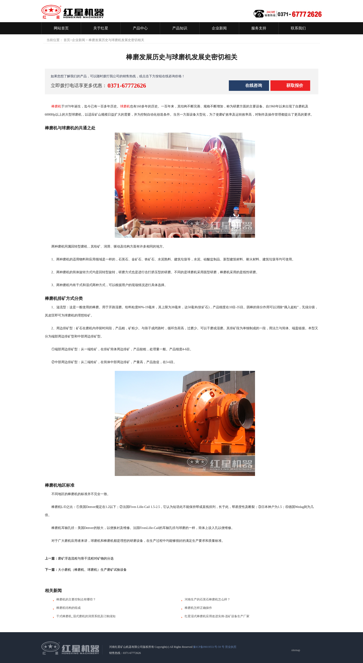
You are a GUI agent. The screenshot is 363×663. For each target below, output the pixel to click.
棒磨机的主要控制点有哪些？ (76, 599)
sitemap (295, 650)
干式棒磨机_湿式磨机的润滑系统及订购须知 (86, 616)
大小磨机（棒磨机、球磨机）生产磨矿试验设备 (92, 569)
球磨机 (125, 106)
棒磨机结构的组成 (68, 608)
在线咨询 (253, 85)
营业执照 (230, 647)
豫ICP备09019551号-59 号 (208, 647)
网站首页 (61, 28)
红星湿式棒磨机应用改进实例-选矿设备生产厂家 (217, 616)
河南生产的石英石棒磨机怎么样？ (207, 599)
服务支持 (258, 28)
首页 (67, 40)
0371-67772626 (127, 85)
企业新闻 (219, 28)
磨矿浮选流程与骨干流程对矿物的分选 (86, 558)
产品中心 (140, 28)
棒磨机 (56, 106)
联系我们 (298, 28)
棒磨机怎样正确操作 (198, 608)
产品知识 (179, 28)
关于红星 (100, 28)
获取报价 (294, 85)
